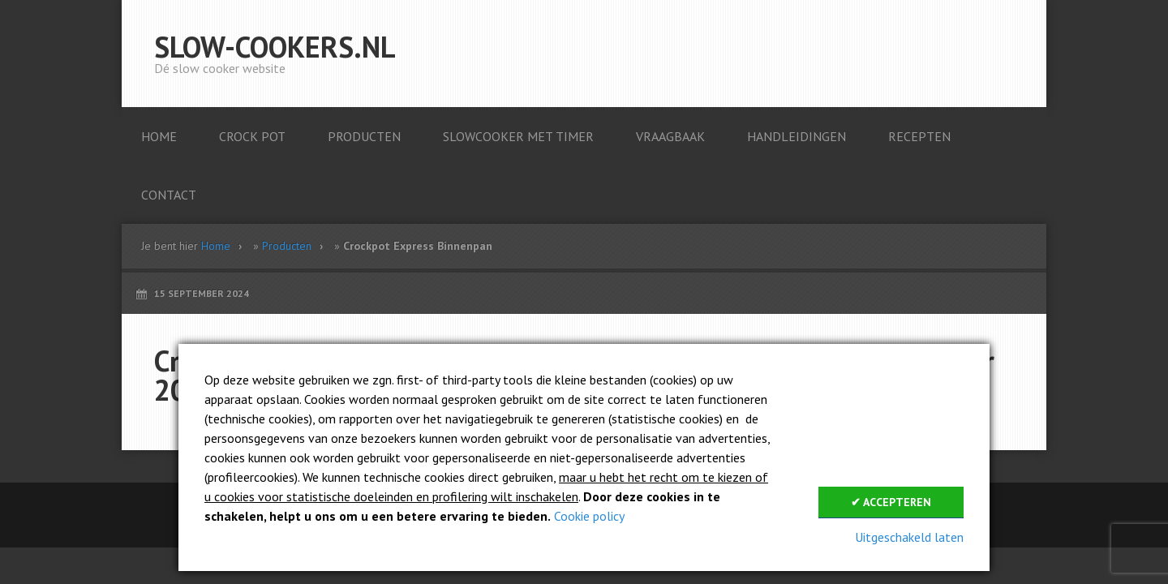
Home (215, 245)
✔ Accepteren (891, 502)
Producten (286, 245)
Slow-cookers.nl (275, 47)
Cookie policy (589, 516)
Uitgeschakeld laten (909, 537)
